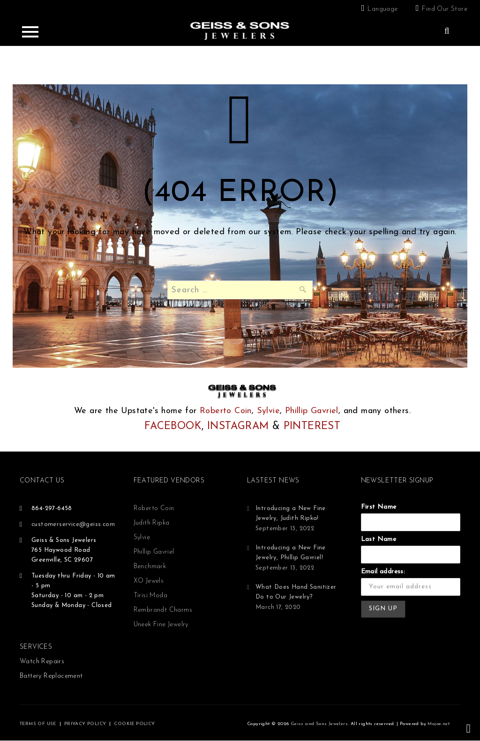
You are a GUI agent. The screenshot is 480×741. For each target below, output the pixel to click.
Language (383, 9)
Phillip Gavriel (311, 411)
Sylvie (268, 411)
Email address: (383, 571)
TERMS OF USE (38, 723)
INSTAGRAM (238, 426)
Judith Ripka (152, 522)
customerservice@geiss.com (73, 524)
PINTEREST (312, 426)
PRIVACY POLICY (85, 723)
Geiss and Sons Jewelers (319, 723)
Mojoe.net (439, 723)
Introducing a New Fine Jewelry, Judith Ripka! (290, 513)
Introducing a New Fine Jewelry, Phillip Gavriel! (290, 553)
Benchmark (150, 566)
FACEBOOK (173, 426)
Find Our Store (444, 9)
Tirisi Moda (150, 595)
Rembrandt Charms (163, 610)
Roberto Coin (226, 411)
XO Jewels (149, 581)
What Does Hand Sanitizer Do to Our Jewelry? (296, 592)
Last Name (379, 539)
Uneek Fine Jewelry (161, 624)
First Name (379, 507)
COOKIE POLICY (134, 723)
